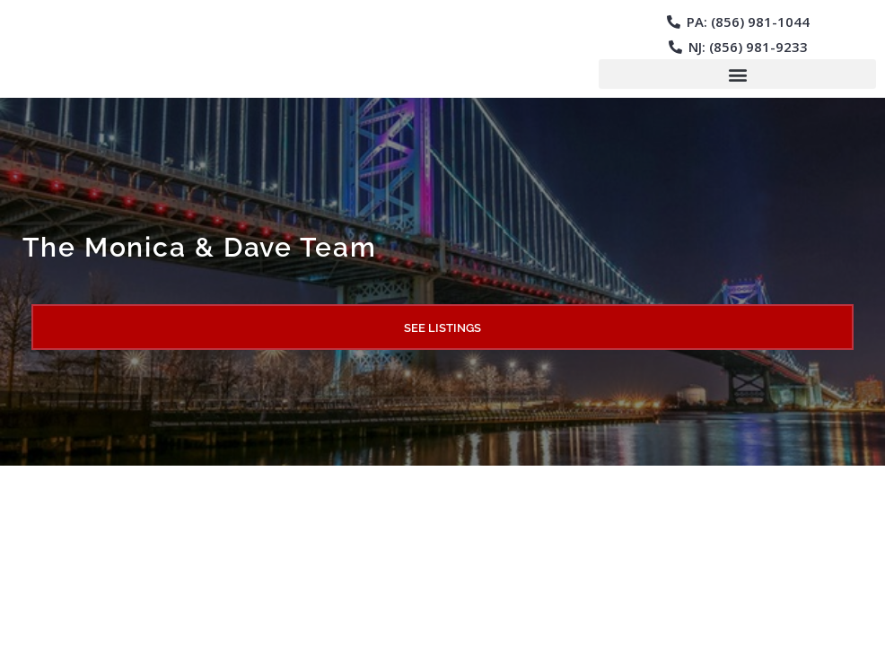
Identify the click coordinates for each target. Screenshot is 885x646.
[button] (737, 74)
